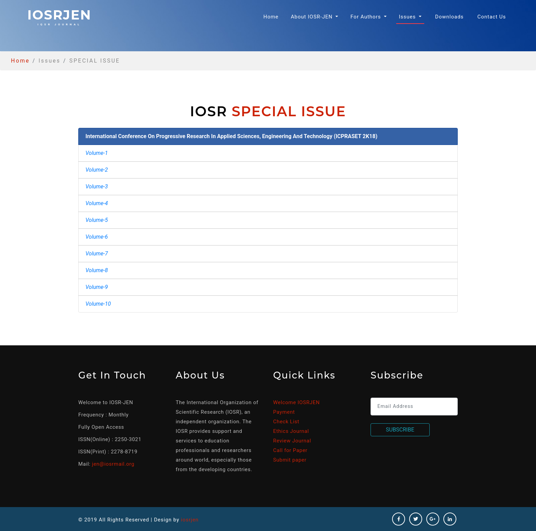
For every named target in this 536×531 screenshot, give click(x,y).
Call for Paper (290, 450)
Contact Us (491, 17)
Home (272, 16)
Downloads (449, 17)
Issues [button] (408, 17)
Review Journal (292, 441)
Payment (284, 412)
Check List (286, 422)
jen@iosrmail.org (113, 464)
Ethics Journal (291, 431)
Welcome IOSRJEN (296, 402)
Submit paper (289, 460)
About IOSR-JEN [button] (312, 17)
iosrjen (59, 16)
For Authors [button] (366, 17)
